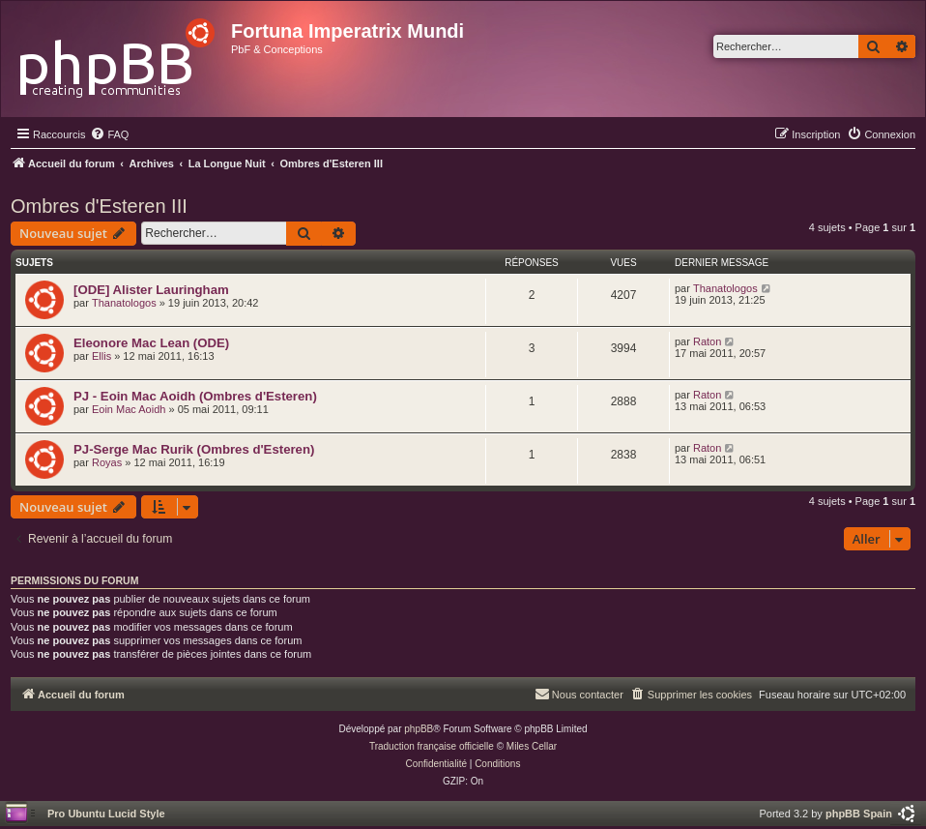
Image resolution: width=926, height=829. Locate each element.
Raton (707, 341)
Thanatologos (124, 303)
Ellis (101, 356)
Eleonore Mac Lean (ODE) (151, 343)
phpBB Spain (858, 813)
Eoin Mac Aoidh (128, 409)
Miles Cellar (531, 746)
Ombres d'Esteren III (99, 206)
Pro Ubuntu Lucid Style (106, 813)
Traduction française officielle (431, 746)
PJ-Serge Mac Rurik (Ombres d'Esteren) (193, 449)
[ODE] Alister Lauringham (151, 289)
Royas (107, 462)
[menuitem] (109, 134)
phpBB (418, 729)
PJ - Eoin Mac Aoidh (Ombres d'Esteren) (195, 396)
